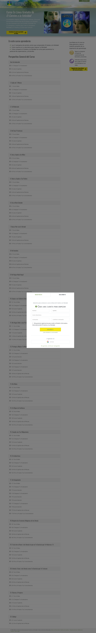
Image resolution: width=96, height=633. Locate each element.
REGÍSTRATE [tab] (38, 294)
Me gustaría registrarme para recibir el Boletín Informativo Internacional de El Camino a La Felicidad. (49, 324)
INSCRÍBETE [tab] (62, 294)
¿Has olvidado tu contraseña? (50, 332)
